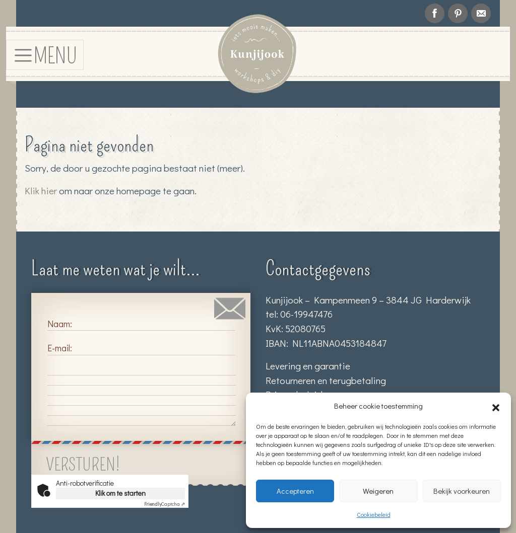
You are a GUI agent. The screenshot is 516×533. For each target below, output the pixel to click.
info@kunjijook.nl (481, 13)
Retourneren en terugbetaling (326, 380)
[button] (496, 406)
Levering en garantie (308, 365)
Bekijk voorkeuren (461, 491)
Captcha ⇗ (164, 504)
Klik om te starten (120, 493)
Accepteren (295, 491)
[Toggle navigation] (45, 54)
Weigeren (378, 491)
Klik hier (41, 190)
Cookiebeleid (374, 514)
